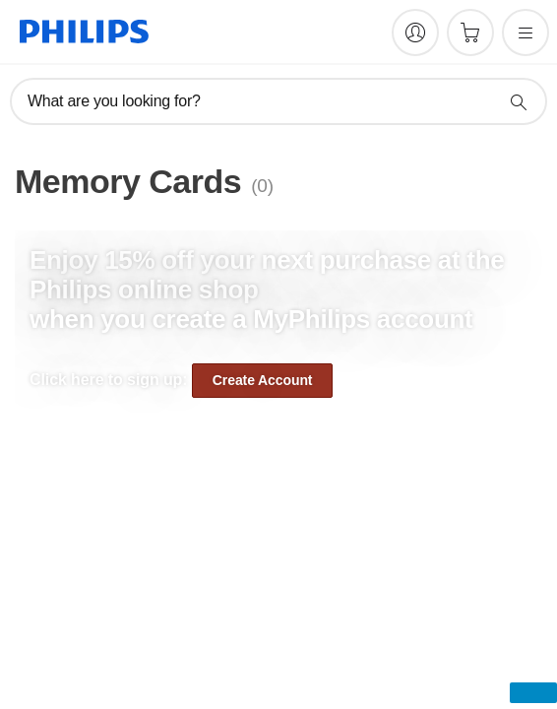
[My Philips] (415, 32)
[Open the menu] (525, 32)
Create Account (263, 380)
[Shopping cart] (470, 32)
